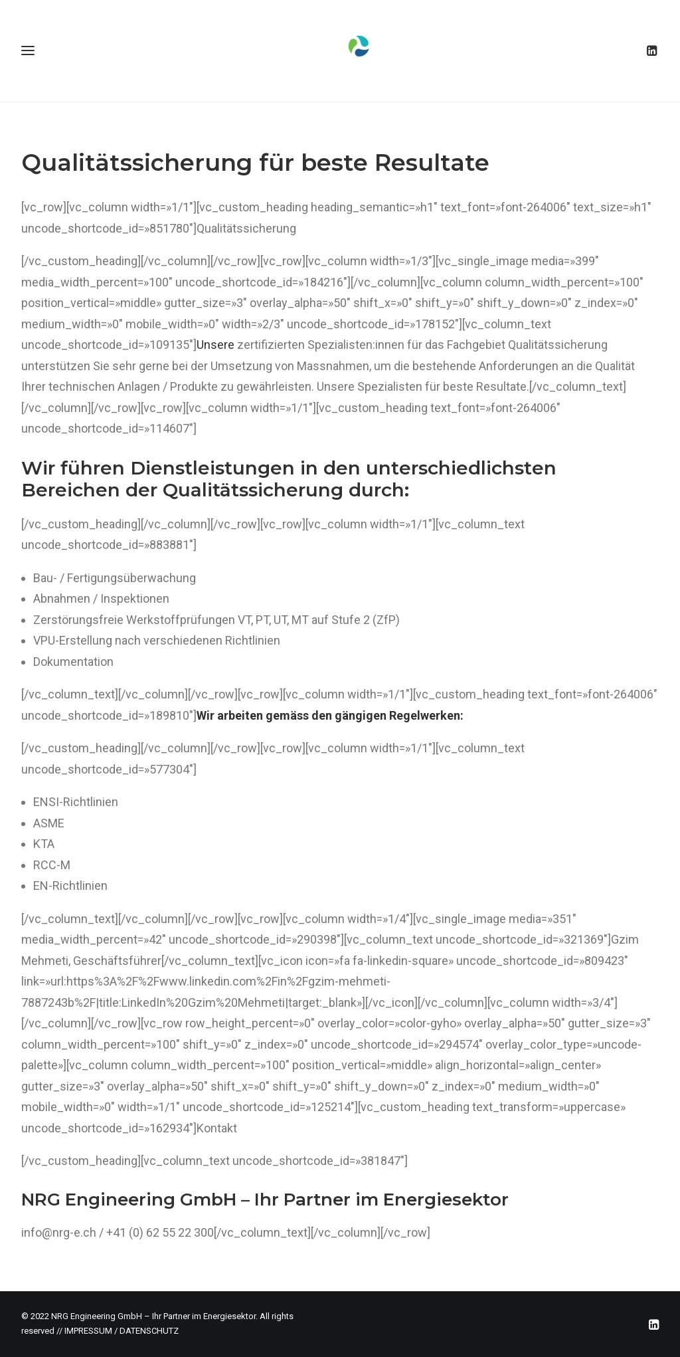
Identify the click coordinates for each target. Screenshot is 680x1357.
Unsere (215, 345)
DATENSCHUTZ (149, 1331)
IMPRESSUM (88, 1331)
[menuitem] (653, 50)
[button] (653, 50)
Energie (417, 1199)
